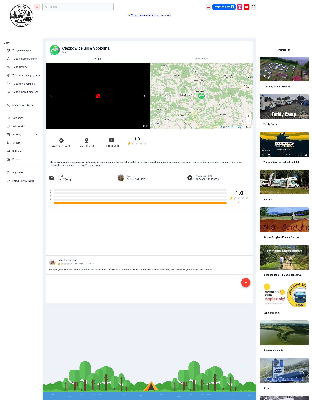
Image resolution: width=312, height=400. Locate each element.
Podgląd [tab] (98, 60)
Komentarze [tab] (201, 58)
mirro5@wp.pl (65, 179)
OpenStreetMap (234, 127)
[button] (21, 134)
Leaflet (219, 127)
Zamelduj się (86, 142)
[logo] (21, 15)
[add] (245, 282)
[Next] (144, 95)
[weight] (80, 7)
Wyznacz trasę (61, 142)
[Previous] (51, 95)
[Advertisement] (201, 142)
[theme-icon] (9, 50)
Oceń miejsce (112, 142)
